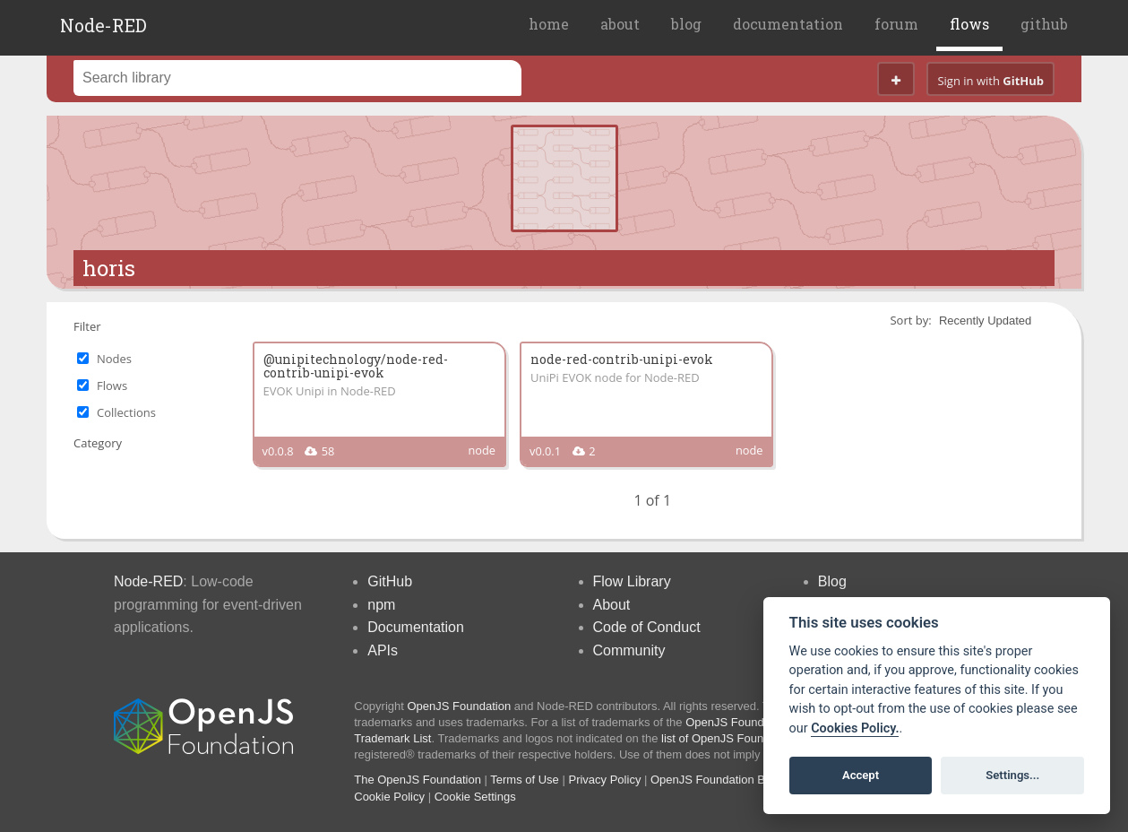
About (612, 604)
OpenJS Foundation (460, 706)
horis (108, 268)
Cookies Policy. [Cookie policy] (855, 728)
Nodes (114, 359)
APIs (382, 650)
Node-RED (103, 25)
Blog (832, 581)
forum (896, 23)
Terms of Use (524, 779)
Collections (126, 412)
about (620, 23)
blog (686, 23)
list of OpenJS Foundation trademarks (759, 738)
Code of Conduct (647, 627)
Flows (112, 385)
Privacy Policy (604, 779)
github (1044, 23)
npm (381, 604)
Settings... (1012, 775)
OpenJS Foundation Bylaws (722, 779)
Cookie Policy (389, 796)
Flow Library (632, 581)
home (549, 23)
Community (629, 650)
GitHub (389, 581)
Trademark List (392, 738)
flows (969, 23)
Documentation (415, 627)
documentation (788, 23)
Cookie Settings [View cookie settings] (475, 796)
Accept (860, 775)
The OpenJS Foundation (417, 779)
